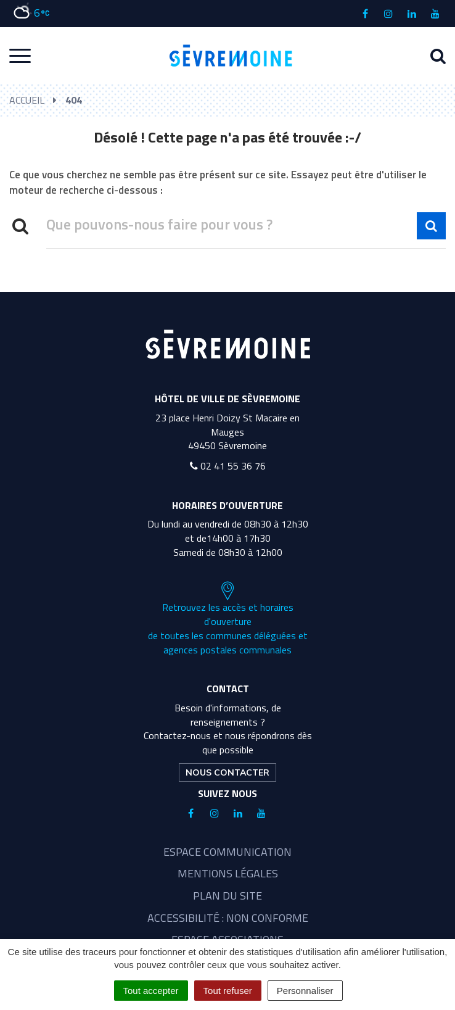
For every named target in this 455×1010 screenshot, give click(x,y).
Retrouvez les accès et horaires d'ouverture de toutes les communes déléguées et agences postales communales (228, 618)
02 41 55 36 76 (228, 465)
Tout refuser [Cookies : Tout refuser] (227, 990)
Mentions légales (228, 873)
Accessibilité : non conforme (227, 917)
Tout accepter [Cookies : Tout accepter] (151, 990)
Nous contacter (227, 772)
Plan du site (227, 895)
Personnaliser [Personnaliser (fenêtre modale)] (305, 990)
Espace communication (227, 851)
